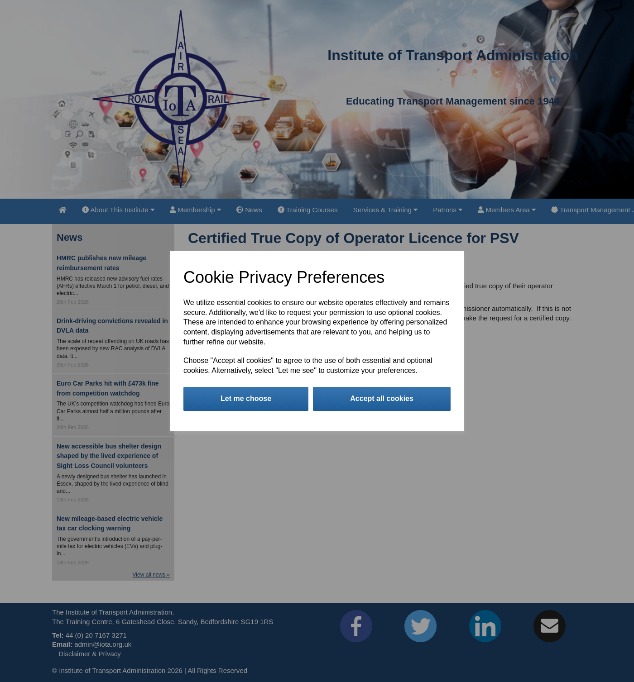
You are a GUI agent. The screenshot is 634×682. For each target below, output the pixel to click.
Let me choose (246, 398)
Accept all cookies (381, 398)
